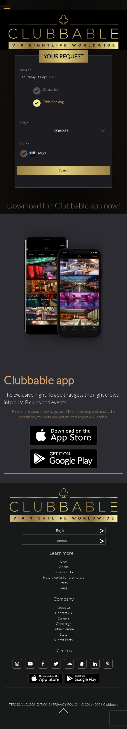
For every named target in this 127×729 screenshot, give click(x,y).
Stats (63, 634)
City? (24, 123)
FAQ (63, 588)
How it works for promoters (63, 577)
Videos (64, 567)
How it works (63, 572)
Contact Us (63, 613)
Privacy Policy (66, 704)
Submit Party (63, 640)
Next (63, 170)
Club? (24, 144)
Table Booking (63, 101)
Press (64, 583)
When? (25, 70)
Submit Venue (63, 629)
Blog (63, 561)
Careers (64, 618)
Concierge (63, 623)
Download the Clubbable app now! (63, 205)
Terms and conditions (29, 704)
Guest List (63, 89)
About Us (64, 607)
